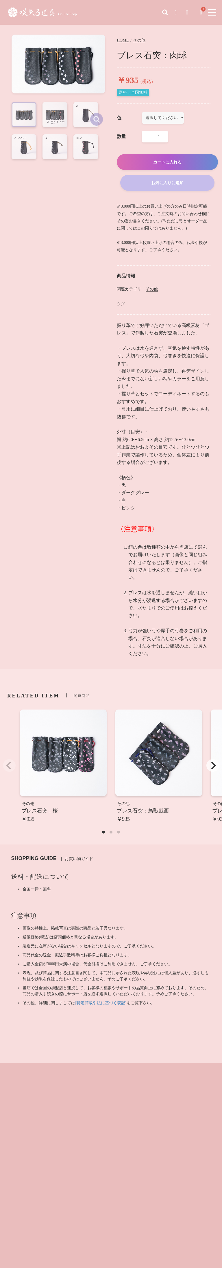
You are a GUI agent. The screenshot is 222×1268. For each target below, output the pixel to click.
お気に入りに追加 (167, 184)
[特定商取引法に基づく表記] (100, 1004)
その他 (139, 42)
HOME (123, 42)
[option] (58, 83)
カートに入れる (167, 163)
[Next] (212, 767)
